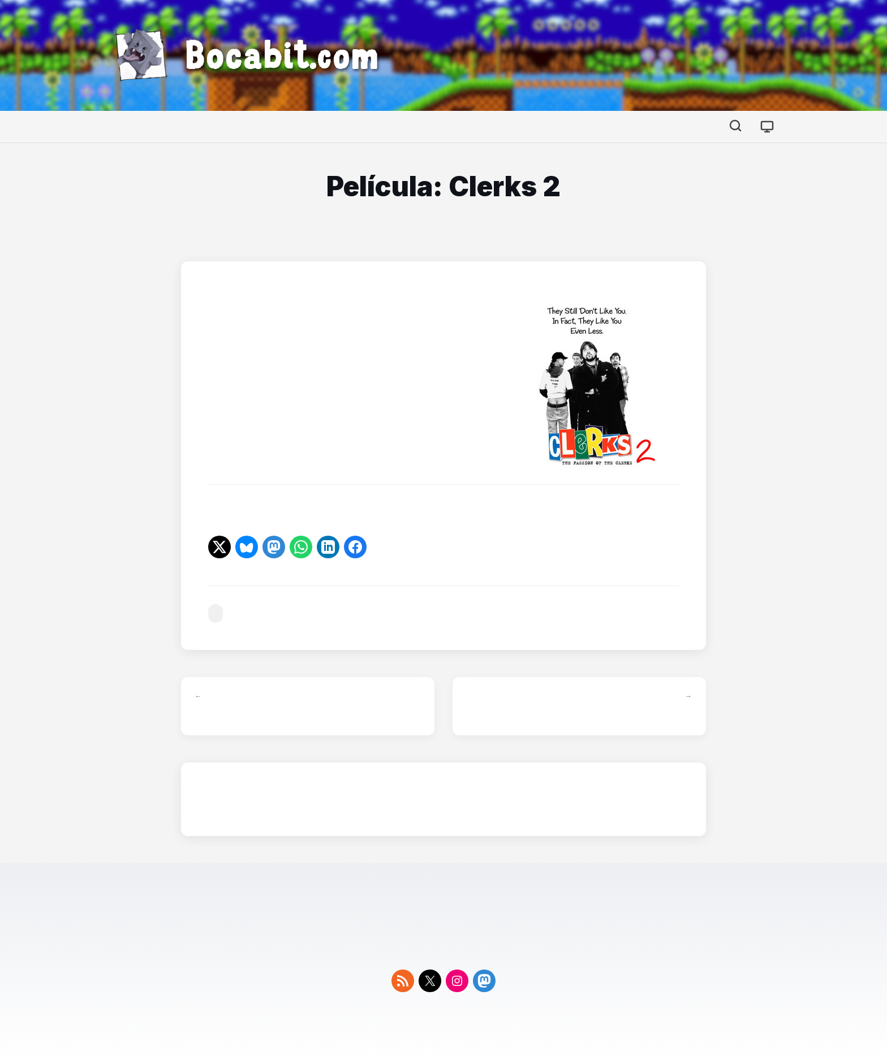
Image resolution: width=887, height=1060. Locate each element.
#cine (215, 613)
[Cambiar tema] (767, 127)
